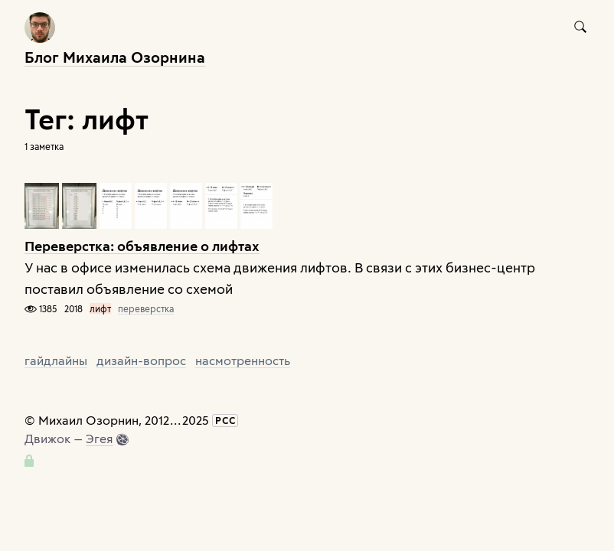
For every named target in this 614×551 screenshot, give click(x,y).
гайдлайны (55, 360)
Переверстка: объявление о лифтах (142, 245)
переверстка (146, 308)
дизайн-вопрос (141, 360)
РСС (225, 420)
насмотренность (242, 360)
